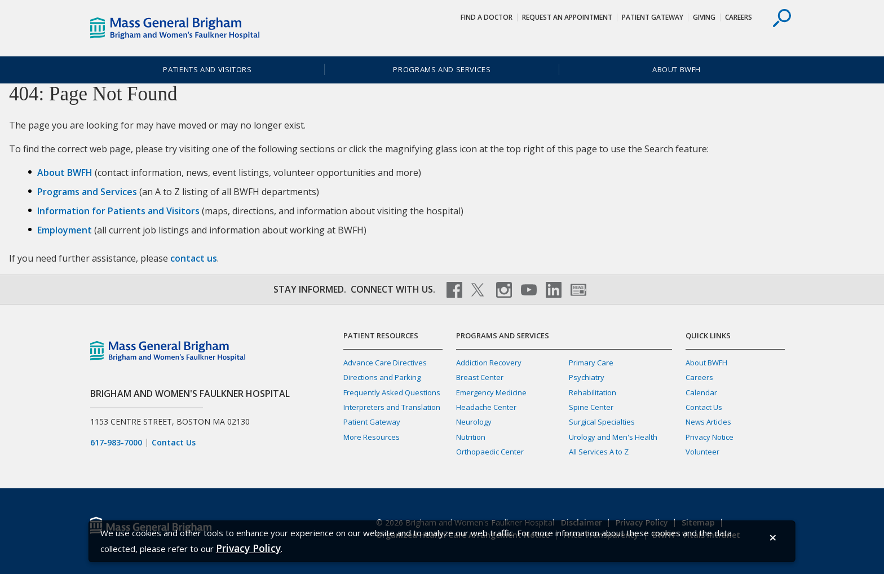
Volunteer (702, 452)
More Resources (371, 437)
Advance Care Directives (385, 362)
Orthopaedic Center (490, 452)
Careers (738, 17)
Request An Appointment (567, 17)
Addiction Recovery (488, 362)
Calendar (701, 392)
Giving (704, 17)
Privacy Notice (709, 437)
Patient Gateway (652, 17)
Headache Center (486, 407)
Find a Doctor (486, 17)
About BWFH (676, 69)
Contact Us (174, 442)
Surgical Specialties (602, 422)
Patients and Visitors (207, 69)
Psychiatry (586, 377)
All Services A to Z (599, 452)
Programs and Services (441, 69)
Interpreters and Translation (391, 407)
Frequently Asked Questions (391, 392)
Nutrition (470, 437)
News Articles (708, 422)
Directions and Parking (382, 377)
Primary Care (591, 362)
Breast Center (479, 377)
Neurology (474, 422)
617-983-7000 (116, 442)
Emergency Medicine (491, 392)
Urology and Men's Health (613, 437)
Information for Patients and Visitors (118, 211)
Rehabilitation (592, 392)
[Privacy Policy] (248, 548)
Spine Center (591, 407)
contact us (193, 258)
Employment (64, 230)
